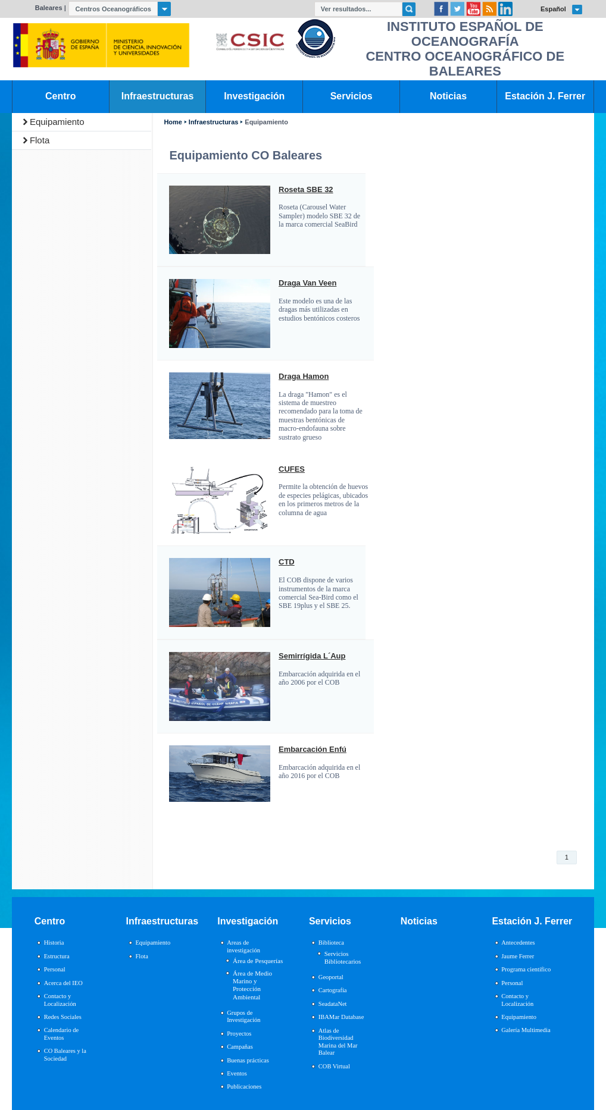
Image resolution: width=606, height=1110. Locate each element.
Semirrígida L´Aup (312, 656)
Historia (54, 942)
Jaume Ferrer (517, 956)
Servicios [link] (351, 96)
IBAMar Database (341, 1017)
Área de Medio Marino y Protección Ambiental (252, 985)
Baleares (49, 7)
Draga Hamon (304, 376)
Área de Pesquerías (258, 960)
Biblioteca (331, 942)
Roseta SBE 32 (306, 190)
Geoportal (330, 977)
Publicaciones (244, 1086)
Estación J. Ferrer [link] (545, 96)
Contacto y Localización (60, 1000)
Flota (39, 140)
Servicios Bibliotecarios (342, 957)
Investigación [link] (254, 96)
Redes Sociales (63, 1017)
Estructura (57, 956)
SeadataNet (332, 1004)
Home (173, 122)
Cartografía (332, 990)
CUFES (292, 469)
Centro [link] (60, 96)
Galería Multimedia (525, 1030)
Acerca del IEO (63, 983)
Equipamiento (57, 122)
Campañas (240, 1046)
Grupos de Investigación (243, 1016)
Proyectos (239, 1033)
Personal (54, 969)
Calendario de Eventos (61, 1034)
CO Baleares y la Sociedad (65, 1055)
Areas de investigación (243, 946)
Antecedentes (518, 942)
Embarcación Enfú (312, 749)
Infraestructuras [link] (157, 96)
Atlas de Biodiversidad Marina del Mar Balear (338, 1041)
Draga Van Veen (307, 283)
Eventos (237, 1073)
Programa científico (526, 969)
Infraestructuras (214, 122)
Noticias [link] (448, 96)
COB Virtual (334, 1066)
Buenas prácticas (248, 1060)
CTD (287, 562)
